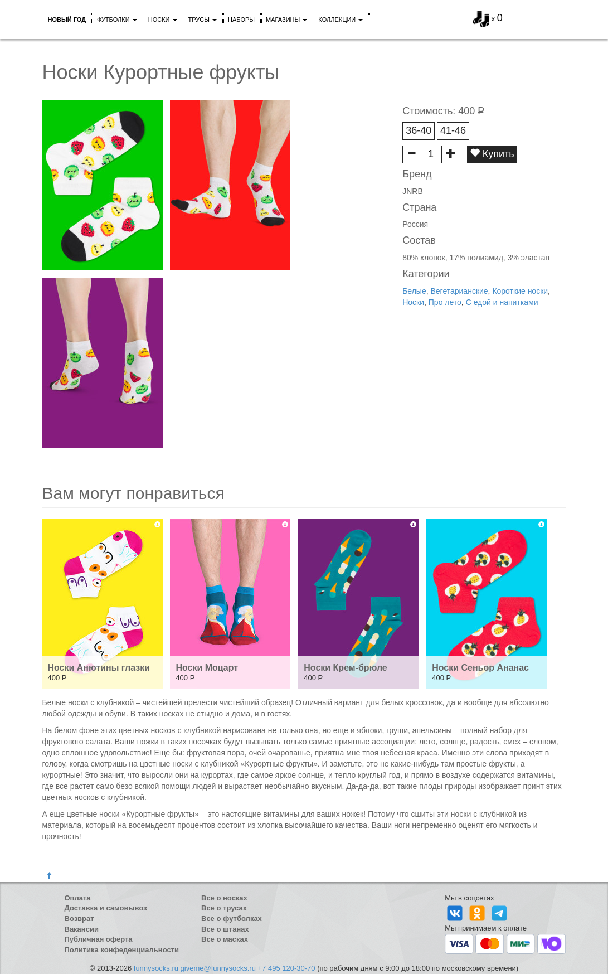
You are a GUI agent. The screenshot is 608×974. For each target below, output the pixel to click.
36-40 (418, 130)
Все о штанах (225, 929)
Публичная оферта (99, 939)
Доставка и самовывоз (106, 908)
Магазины (286, 19)
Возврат (79, 918)
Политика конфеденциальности (122, 950)
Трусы (202, 19)
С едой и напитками (502, 302)
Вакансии (82, 929)
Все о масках (224, 939)
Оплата (78, 898)
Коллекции (340, 19)
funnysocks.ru (156, 968)
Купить (492, 153)
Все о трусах (224, 908)
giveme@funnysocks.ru (218, 968)
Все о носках (224, 898)
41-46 (453, 130)
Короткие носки (520, 291)
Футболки (117, 19)
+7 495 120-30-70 (286, 968)
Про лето (445, 302)
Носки (162, 19)
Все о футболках (231, 918)
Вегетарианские (459, 291)
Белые (414, 291)
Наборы (241, 19)
